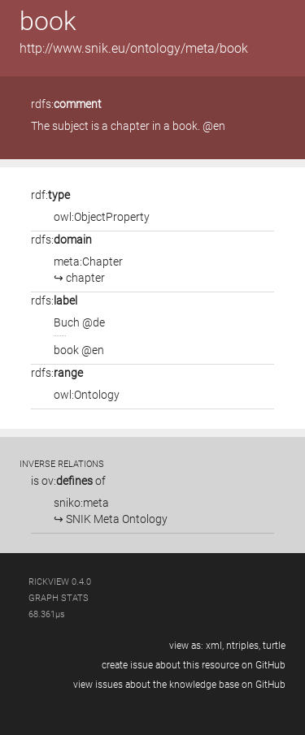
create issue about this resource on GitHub (193, 665)
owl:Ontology (87, 394)
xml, (215, 645)
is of (68, 480)
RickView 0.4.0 (59, 582)
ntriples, (243, 645)
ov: (67, 480)
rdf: (50, 194)
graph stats (58, 598)
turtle (274, 645)
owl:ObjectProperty (102, 216)
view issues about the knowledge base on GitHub (179, 684)
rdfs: (66, 103)
